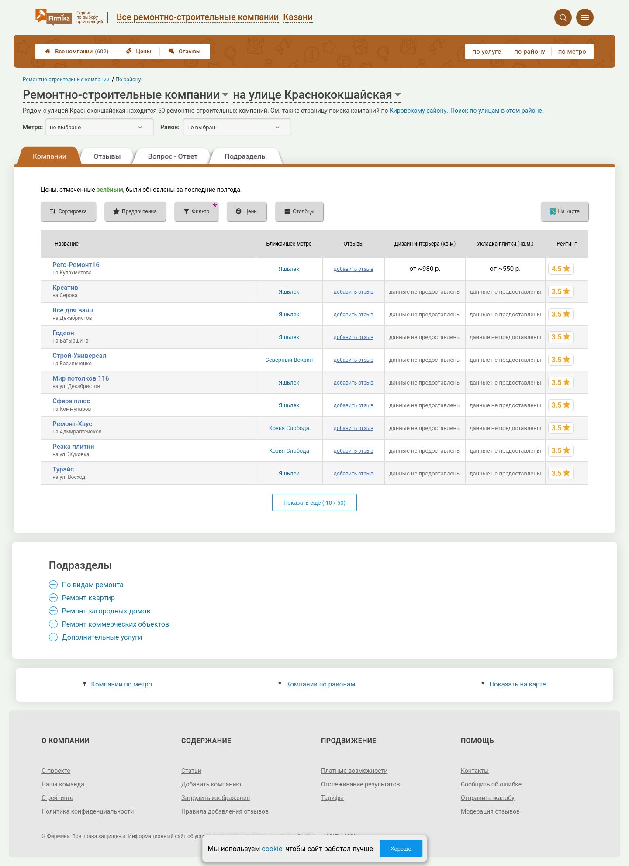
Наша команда (62, 784)
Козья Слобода (289, 428)
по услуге (487, 51)
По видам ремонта (93, 585)
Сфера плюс (71, 401)
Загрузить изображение (215, 797)
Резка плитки (73, 446)
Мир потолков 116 (80, 378)
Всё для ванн (72, 310)
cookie (272, 849)
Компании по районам (317, 684)
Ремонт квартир (88, 598)
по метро (572, 51)
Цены (138, 51)
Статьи (191, 770)
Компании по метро (117, 684)
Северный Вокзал (289, 360)
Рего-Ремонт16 (76, 265)
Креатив (65, 287)
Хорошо (401, 848)
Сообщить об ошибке (491, 784)
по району (529, 51)
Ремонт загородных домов (106, 611)
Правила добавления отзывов (225, 811)
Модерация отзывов (490, 811)
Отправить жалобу (488, 797)
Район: (170, 127)
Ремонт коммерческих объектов (115, 624)
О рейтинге (57, 797)
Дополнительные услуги (102, 637)
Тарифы (332, 797)
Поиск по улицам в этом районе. (497, 110)
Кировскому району (418, 110)
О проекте (55, 770)
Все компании (76, 51)
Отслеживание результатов (360, 784)
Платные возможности (354, 770)
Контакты (475, 770)
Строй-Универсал (79, 356)
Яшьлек (289, 269)
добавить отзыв (353, 269)
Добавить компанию (211, 784)
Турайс (63, 469)
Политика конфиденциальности (87, 811)
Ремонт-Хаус (72, 424)
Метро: (33, 127)
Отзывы (184, 51)
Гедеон (63, 333)
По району (128, 79)
